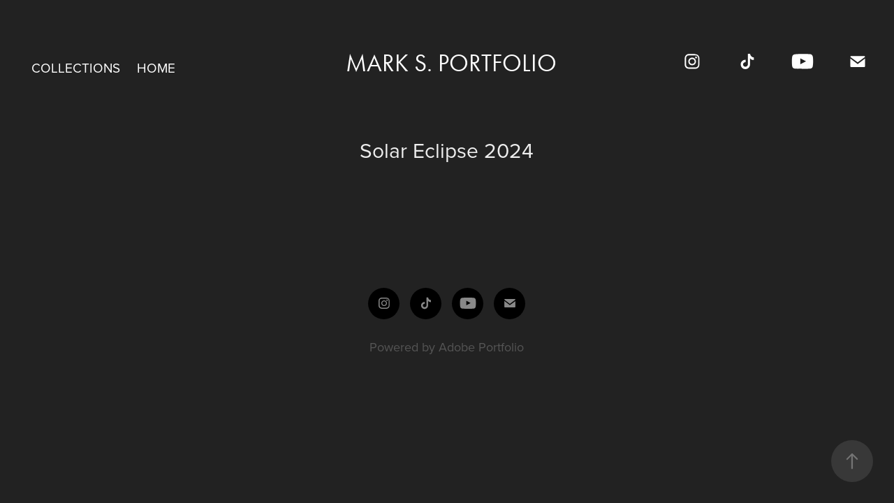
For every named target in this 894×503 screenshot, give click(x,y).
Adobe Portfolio (481, 347)
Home (156, 67)
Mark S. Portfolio (451, 63)
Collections (75, 67)
